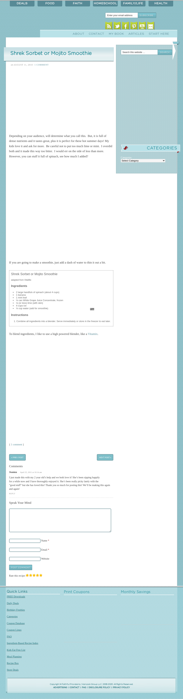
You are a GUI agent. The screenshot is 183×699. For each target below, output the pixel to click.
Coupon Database (16, 623)
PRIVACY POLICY (121, 687)
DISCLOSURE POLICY (99, 687)
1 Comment (41, 65)
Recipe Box (13, 663)
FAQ (9, 636)
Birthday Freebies (16, 609)
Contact (96, 33)
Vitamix (93, 334)
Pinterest (133, 26)
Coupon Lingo (14, 629)
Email (150, 26)
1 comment (16, 444)
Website (45, 558)
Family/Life (133, 3)
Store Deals (13, 669)
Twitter (117, 26)
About (78, 33)
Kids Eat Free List (16, 650)
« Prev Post (17, 457)
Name (44, 540)
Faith (77, 3)
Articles (136, 33)
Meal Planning (14, 656)
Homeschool (105, 3)
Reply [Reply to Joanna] (12, 494)
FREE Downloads (16, 596)
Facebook (125, 26)
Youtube (142, 26)
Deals (22, 3)
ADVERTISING (60, 687)
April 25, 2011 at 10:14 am (31, 472)
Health (160, 3)
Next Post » (105, 457)
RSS (108, 26)
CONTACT (74, 687)
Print (92, 309)
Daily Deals (13, 603)
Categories (12, 616)
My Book (116, 33)
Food (50, 3)
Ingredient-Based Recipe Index (22, 643)
